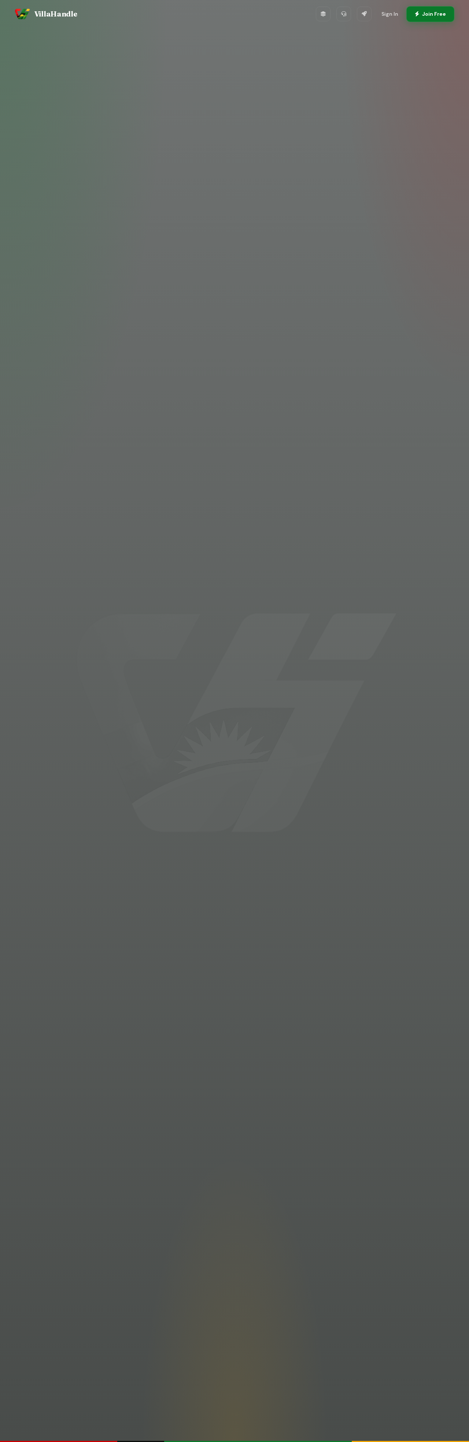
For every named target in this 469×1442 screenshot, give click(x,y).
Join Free (430, 14)
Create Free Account (188, 776)
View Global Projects (286, 776)
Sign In (389, 14)
